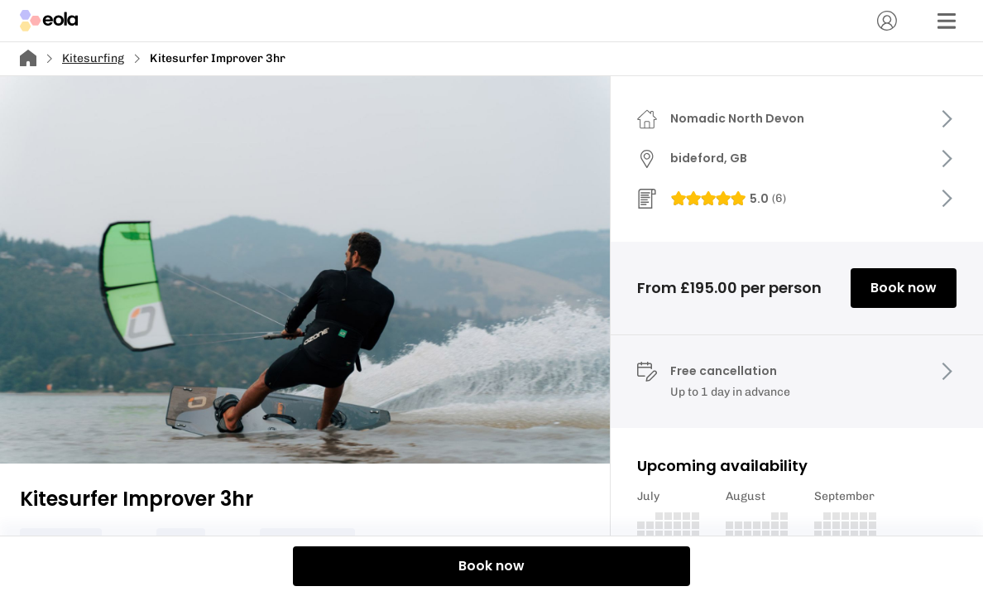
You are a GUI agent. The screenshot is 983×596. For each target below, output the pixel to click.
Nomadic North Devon (737, 118)
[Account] (887, 20)
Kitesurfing (93, 58)
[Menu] (946, 20)
